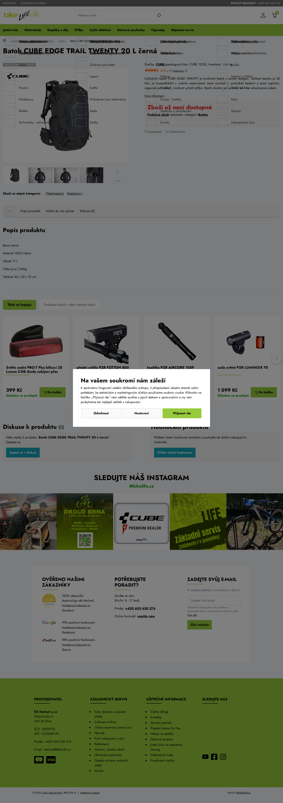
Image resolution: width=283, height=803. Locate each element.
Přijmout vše (182, 413)
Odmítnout (101, 413)
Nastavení (141, 413)
